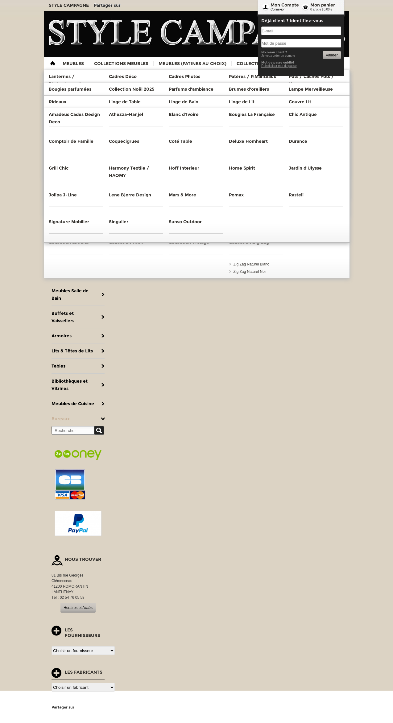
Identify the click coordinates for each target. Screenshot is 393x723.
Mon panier (322, 5)
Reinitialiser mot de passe (279, 66)
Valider (332, 55)
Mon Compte (285, 5)
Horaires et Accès (78, 608)
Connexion (278, 9)
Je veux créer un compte (278, 55)
